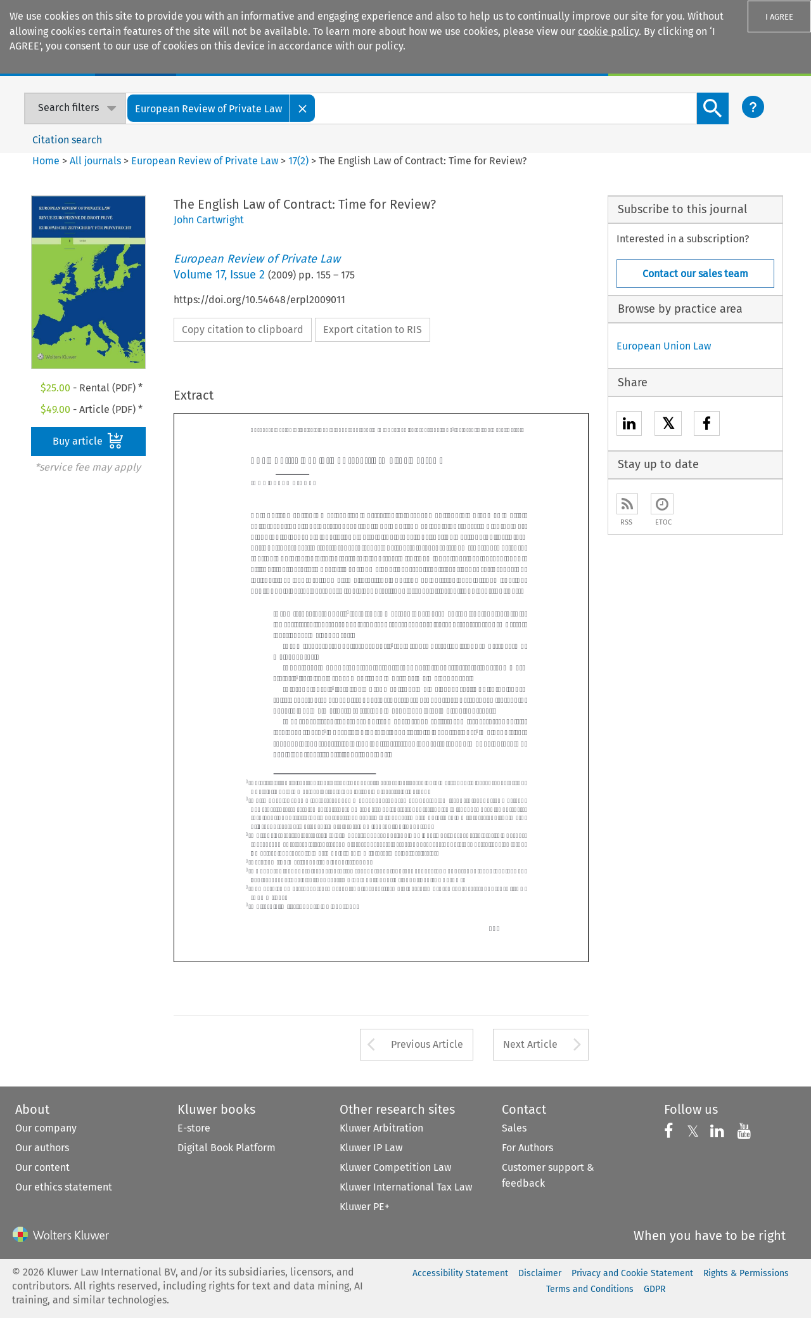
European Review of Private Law (204, 161)
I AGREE (779, 17)
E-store (193, 1128)
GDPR (654, 1289)
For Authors (527, 1148)
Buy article (88, 441)
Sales (514, 1128)
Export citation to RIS (372, 329)
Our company (46, 1128)
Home (46, 161)
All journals (97, 161)
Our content (42, 1167)
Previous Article (427, 1044)
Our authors (42, 1148)
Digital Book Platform (226, 1148)
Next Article (530, 1044)
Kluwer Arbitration (381, 1128)
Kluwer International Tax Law (406, 1187)
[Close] (303, 108)
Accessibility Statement (460, 1273)
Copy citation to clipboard (242, 329)
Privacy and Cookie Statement (632, 1273)
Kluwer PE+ (365, 1207)
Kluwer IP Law (371, 1148)
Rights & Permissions (746, 1273)
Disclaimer (539, 1273)
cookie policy (608, 31)
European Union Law (663, 346)
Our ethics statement (63, 1187)
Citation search (67, 140)
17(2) (298, 161)
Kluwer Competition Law (395, 1167)
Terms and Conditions (590, 1289)
